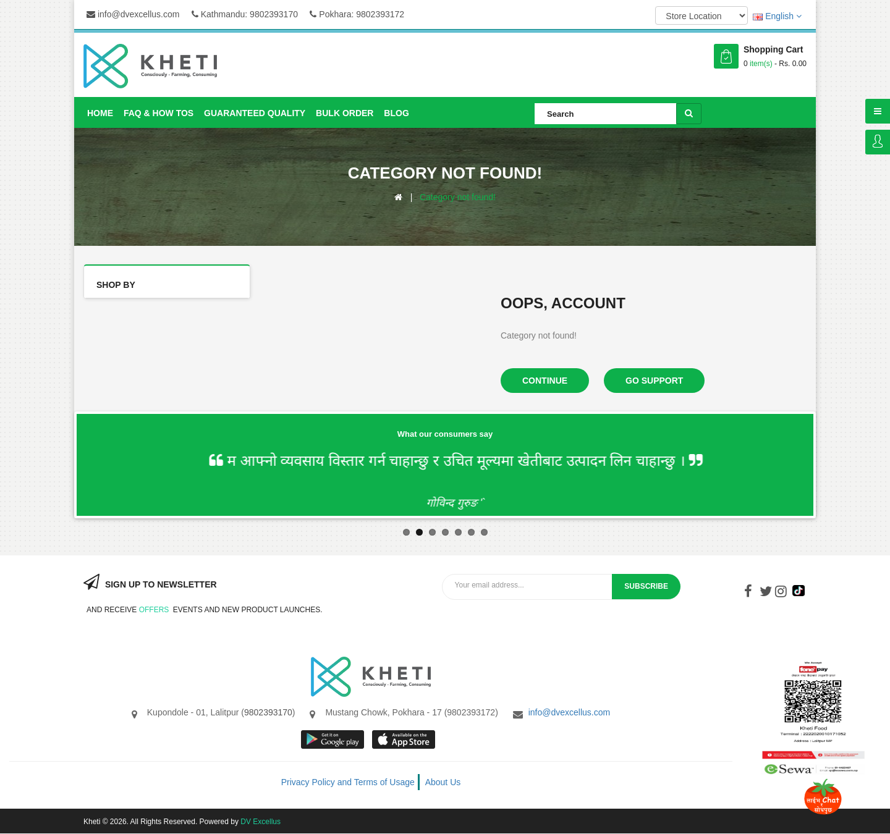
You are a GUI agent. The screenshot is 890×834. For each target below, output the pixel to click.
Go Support (654, 380)
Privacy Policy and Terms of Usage (348, 782)
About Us (443, 782)
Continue (544, 380)
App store (404, 739)
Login (877, 142)
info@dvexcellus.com (133, 14)
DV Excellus (260, 821)
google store (333, 739)
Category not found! (458, 197)
